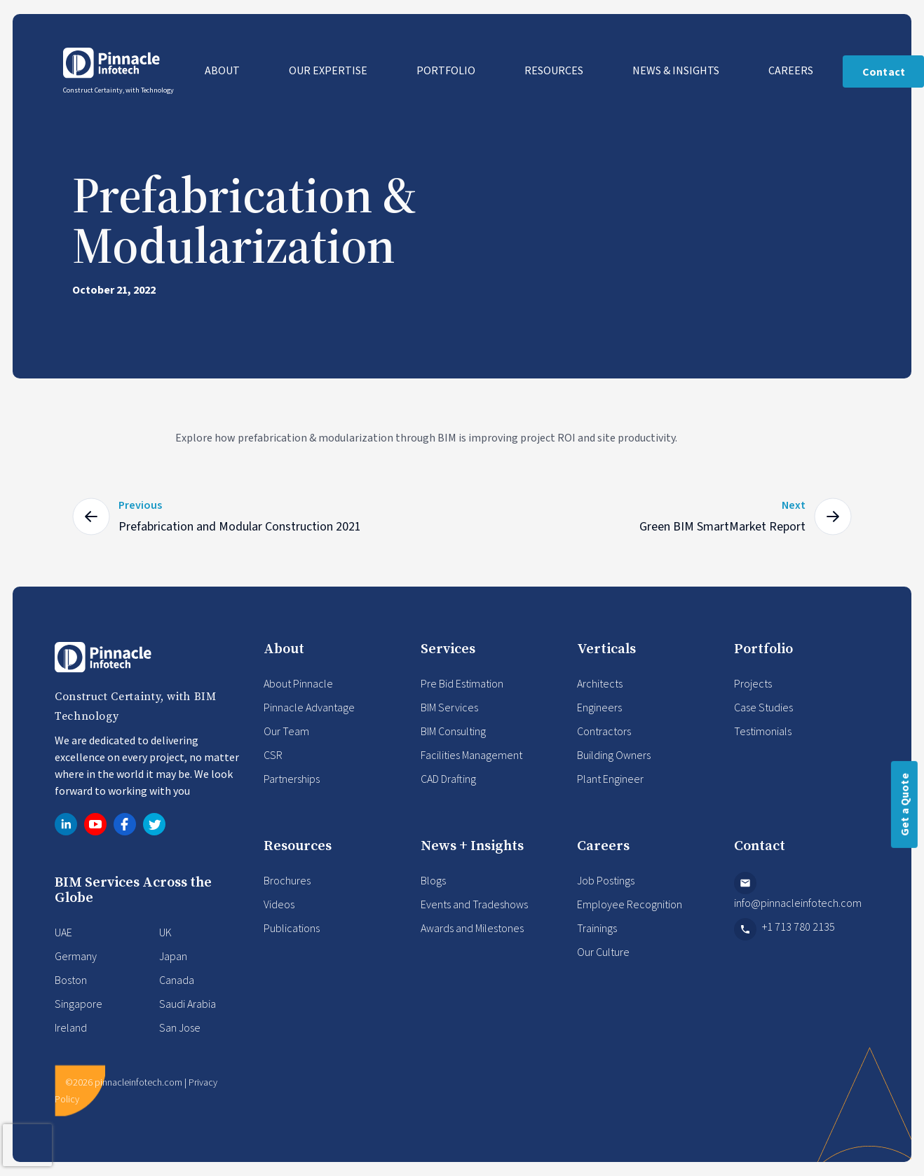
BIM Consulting (453, 731)
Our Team (286, 731)
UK (165, 932)
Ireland (71, 1027)
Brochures (287, 880)
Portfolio (446, 70)
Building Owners (614, 755)
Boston (71, 980)
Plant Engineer (610, 779)
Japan (173, 956)
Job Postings (605, 880)
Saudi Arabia (187, 1004)
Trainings (597, 928)
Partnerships (292, 779)
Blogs (433, 880)
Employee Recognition (629, 904)
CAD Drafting (448, 779)
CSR (273, 755)
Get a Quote (904, 804)
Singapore (78, 1004)
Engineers (599, 707)
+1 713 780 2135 (784, 929)
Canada (176, 980)
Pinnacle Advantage (309, 707)
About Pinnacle (298, 683)
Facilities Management (471, 755)
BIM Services (449, 707)
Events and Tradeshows (474, 904)
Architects (600, 683)
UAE (63, 932)
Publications (292, 928)
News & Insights (676, 70)
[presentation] (27, 1145)
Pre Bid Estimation (462, 683)
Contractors (604, 731)
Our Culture (603, 952)
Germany (76, 956)
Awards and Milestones (472, 928)
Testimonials (762, 731)
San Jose (180, 1027)
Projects (753, 683)
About (223, 70)
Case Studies (763, 707)
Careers (791, 70)
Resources (554, 70)
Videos (279, 904)
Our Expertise (329, 70)
